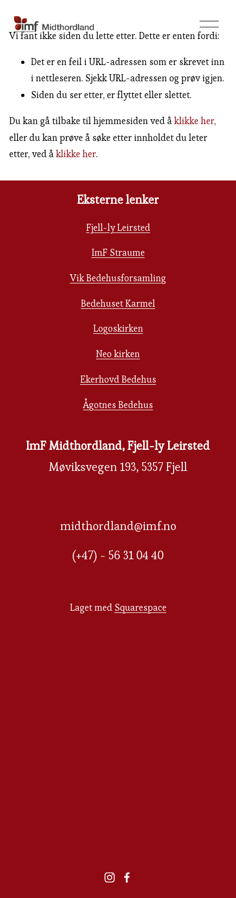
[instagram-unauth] (109, 877)
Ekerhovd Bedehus (118, 379)
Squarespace (140, 607)
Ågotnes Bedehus (118, 405)
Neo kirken (118, 354)
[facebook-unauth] (127, 877)
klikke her (194, 121)
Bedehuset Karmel (118, 303)
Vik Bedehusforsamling (118, 278)
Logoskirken (118, 328)
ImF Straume (118, 253)
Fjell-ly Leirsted (118, 228)
